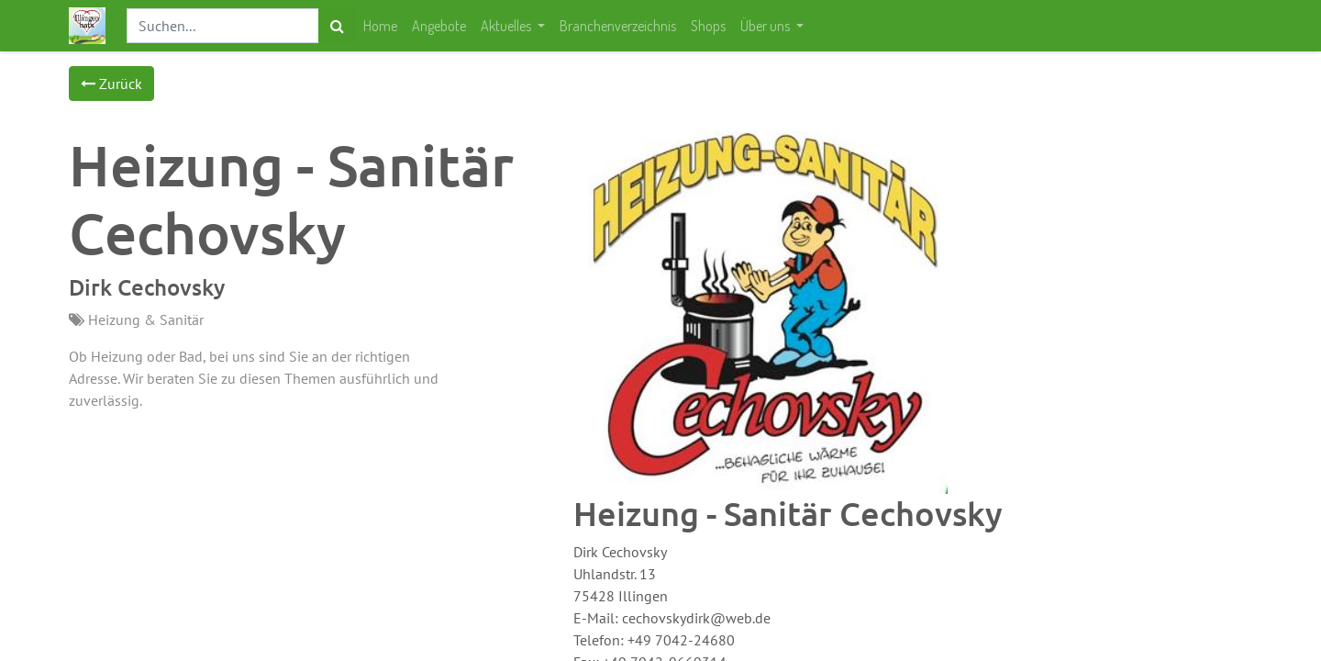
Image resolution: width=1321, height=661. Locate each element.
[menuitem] (380, 25)
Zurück (111, 83)
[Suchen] (337, 25)
